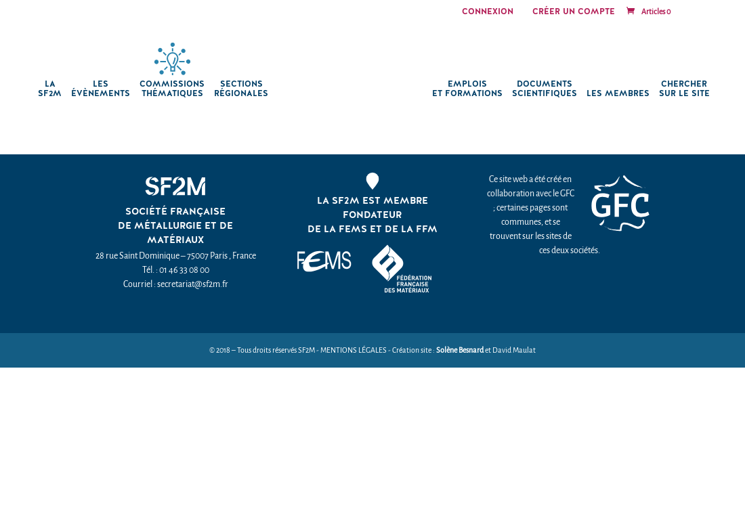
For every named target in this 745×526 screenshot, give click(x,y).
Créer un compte (573, 12)
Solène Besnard (460, 350)
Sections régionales (241, 89)
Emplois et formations (467, 89)
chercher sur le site (684, 89)
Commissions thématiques (172, 89)
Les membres (618, 94)
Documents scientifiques (544, 89)
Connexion (487, 12)
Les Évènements (100, 89)
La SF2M (50, 89)
